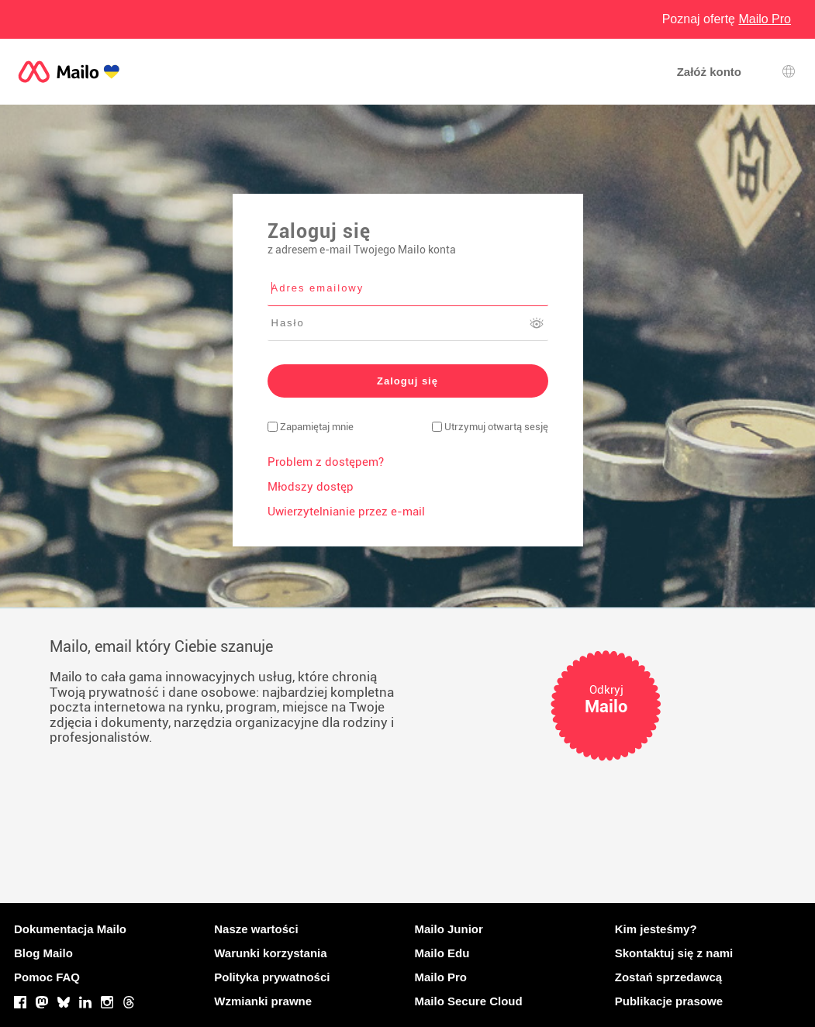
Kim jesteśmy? (656, 929)
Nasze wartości (256, 929)
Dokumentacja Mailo (70, 929)
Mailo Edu (442, 953)
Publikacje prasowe (669, 1001)
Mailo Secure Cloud (469, 1001)
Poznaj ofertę (726, 19)
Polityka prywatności (272, 977)
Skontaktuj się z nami (674, 953)
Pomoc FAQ (47, 977)
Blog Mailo (43, 953)
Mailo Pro (441, 977)
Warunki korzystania (270, 953)
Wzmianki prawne (263, 1001)
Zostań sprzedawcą (668, 977)
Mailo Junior (449, 929)
